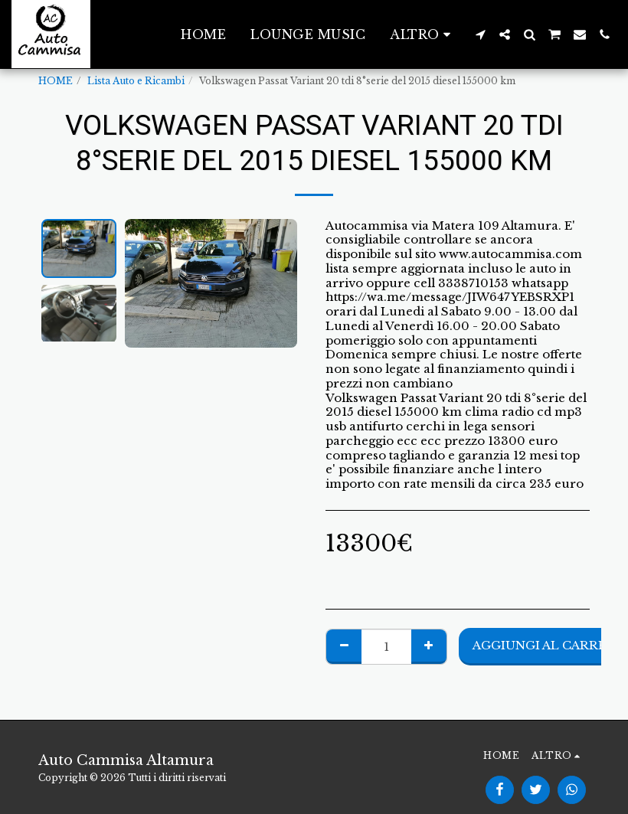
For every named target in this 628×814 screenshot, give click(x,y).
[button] (480, 34)
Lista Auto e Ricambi (136, 81)
